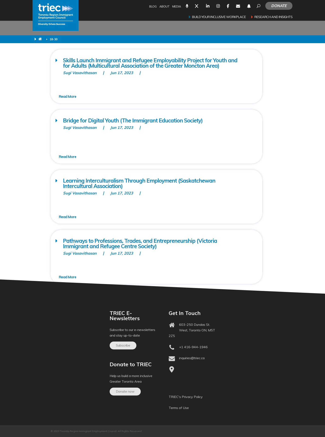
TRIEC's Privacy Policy (186, 397)
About (164, 6)
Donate (279, 5)
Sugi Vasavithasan (80, 72)
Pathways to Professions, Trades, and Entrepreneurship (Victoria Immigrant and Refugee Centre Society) (140, 243)
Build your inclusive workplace (219, 17)
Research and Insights (273, 17)
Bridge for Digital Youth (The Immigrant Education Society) (133, 120)
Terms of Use (179, 408)
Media (176, 6)
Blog (153, 6)
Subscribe (123, 345)
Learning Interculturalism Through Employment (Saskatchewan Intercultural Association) (139, 183)
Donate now (125, 391)
